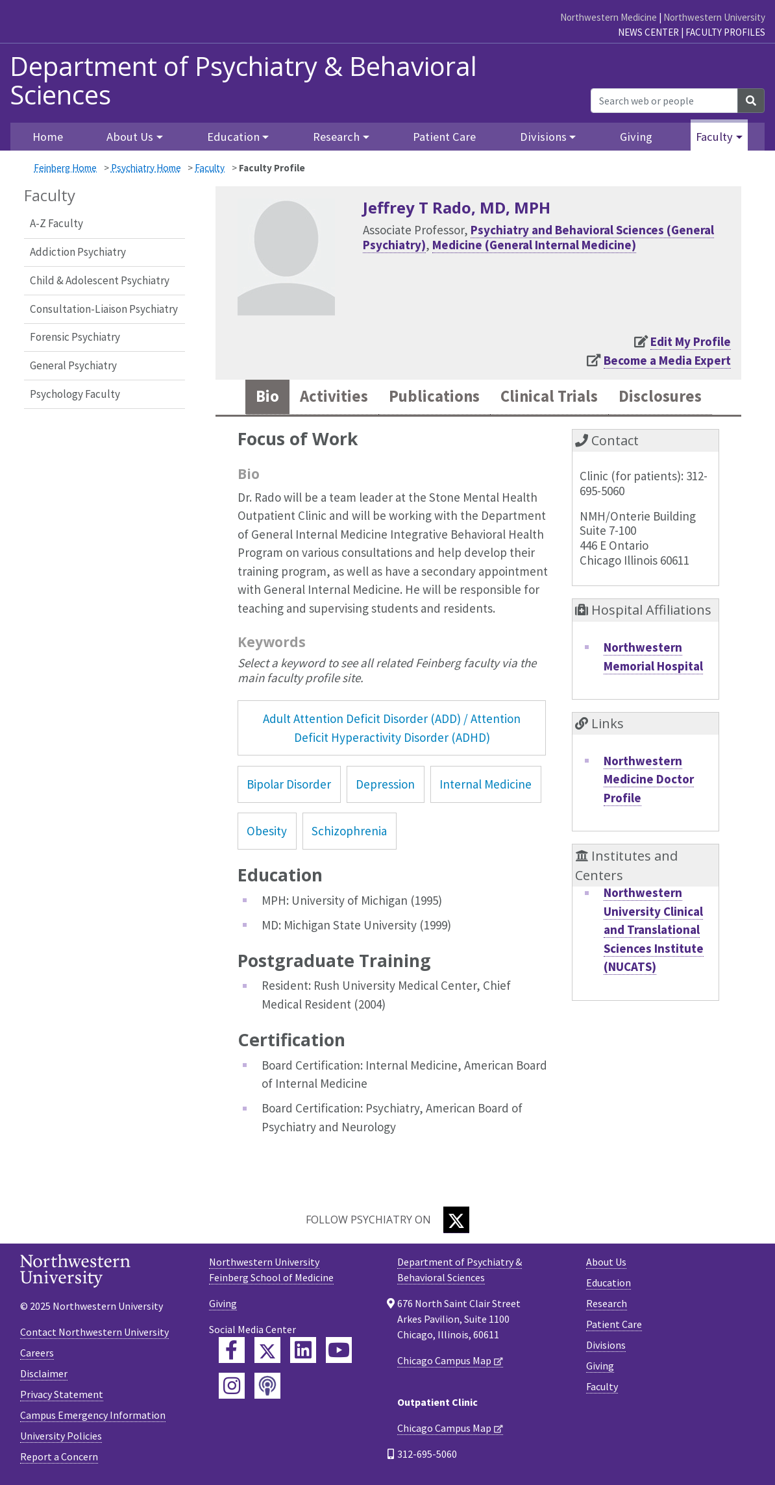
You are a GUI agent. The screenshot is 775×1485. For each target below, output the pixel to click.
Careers (37, 1352)
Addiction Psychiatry (78, 252)
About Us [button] (129, 136)
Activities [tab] (334, 397)
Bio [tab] (267, 397)
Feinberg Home (65, 168)
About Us (606, 1261)
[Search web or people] (664, 100)
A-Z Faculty (56, 223)
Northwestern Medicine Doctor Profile (649, 779)
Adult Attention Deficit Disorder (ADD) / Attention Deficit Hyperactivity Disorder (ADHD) (392, 728)
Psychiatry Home (146, 168)
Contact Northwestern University (94, 1331)
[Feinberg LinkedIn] (303, 1350)
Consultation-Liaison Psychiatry (104, 309)
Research (606, 1303)
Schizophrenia (349, 831)
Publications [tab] (434, 397)
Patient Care (444, 136)
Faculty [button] (714, 136)
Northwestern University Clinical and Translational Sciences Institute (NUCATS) (654, 929)
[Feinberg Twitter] (267, 1350)
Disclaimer (44, 1373)
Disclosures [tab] (660, 397)
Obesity (267, 831)
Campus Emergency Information (93, 1414)
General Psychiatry (73, 365)
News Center (648, 32)
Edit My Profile (690, 341)
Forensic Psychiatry (75, 337)
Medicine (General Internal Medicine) (534, 244)
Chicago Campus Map (444, 1360)
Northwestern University (714, 17)
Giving (636, 136)
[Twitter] (456, 1220)
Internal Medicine (485, 784)
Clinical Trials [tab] (549, 397)
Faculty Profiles (725, 32)
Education (608, 1282)
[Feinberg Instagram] (232, 1386)
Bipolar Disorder (289, 784)
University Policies (61, 1435)
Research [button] (336, 136)
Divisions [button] (543, 136)
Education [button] (233, 136)
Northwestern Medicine (608, 17)
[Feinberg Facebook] (232, 1350)
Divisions (606, 1344)
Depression (385, 784)
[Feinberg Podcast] (267, 1386)
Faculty (210, 168)
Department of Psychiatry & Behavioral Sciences (243, 80)
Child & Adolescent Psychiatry (99, 280)
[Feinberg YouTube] (339, 1350)
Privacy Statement (61, 1394)
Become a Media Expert (667, 360)
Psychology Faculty (75, 394)
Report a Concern (59, 1456)
